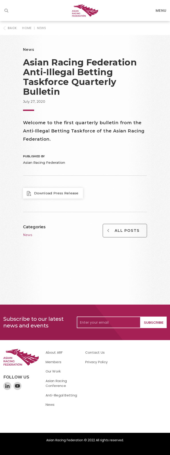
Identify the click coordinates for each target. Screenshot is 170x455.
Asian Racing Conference (56, 383)
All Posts (127, 230)
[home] (85, 10)
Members (54, 362)
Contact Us (95, 352)
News (41, 28)
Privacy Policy (96, 362)
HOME (26, 28)
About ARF (54, 352)
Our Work (53, 371)
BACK (12, 28)
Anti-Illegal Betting (61, 395)
